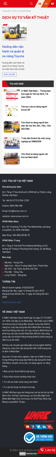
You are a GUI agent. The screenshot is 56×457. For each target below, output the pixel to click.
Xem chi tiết (9, 74)
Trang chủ (6, 11)
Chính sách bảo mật (11, 302)
